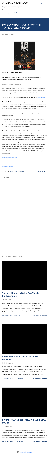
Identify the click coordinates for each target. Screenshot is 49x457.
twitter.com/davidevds (7, 166)
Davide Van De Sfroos (17, 172)
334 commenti (15, 315)
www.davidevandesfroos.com (9, 157)
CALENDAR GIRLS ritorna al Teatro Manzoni (20, 358)
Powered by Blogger (24, 452)
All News (16, 13)
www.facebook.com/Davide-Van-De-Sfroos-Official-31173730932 (18, 162)
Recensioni (27, 13)
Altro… (37, 13)
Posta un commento (17, 378)
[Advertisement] (24, 237)
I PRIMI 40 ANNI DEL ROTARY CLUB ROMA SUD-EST (24, 421)
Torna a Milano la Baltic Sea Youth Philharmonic (20, 294)
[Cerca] (41, 3)
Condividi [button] (41, 172)
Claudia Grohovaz (15, 3)
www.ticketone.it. (42, 97)
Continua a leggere (40, 315)
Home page (5, 13)
